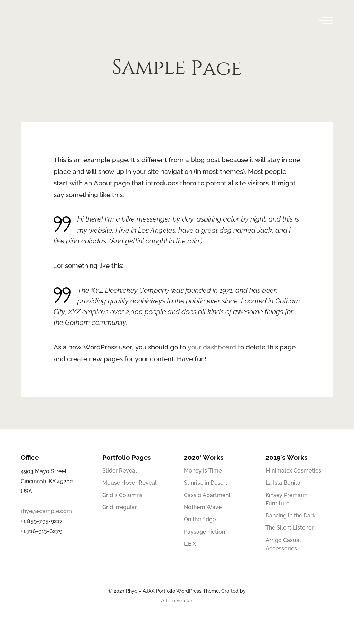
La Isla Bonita (283, 482)
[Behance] (316, 594)
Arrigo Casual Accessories (283, 544)
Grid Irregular (119, 507)
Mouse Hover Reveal (129, 482)
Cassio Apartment (207, 495)
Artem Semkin (177, 601)
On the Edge (200, 519)
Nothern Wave (203, 507)
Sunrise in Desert (205, 482)
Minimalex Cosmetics (293, 470)
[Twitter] (304, 594)
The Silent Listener (290, 527)
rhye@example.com (46, 511)
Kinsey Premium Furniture (287, 499)
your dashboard (212, 347)
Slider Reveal (119, 470)
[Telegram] (328, 594)
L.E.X (190, 544)
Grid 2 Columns (122, 495)
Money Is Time (203, 470)
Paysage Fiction (204, 532)
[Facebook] (293, 594)
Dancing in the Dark (291, 515)
